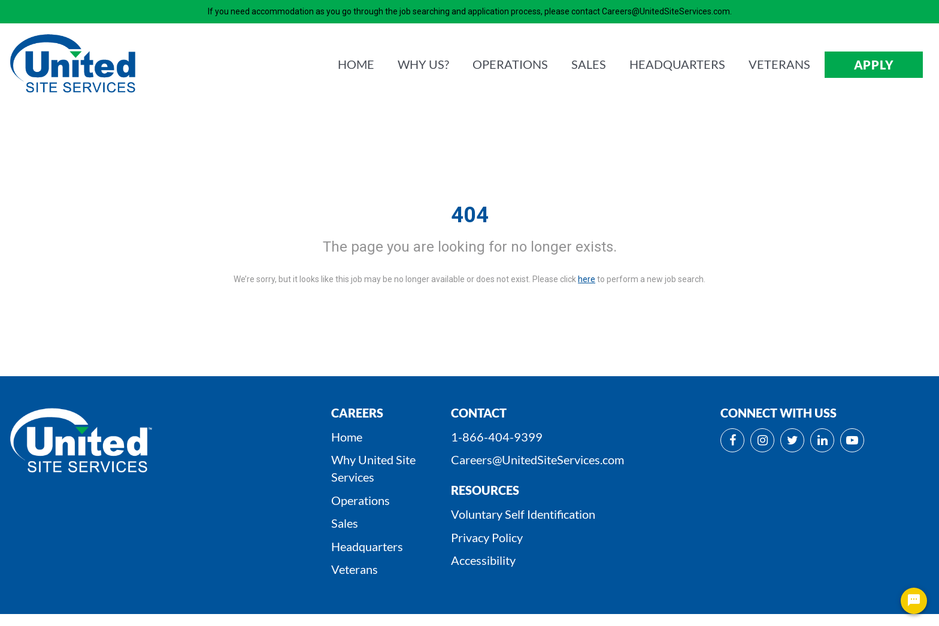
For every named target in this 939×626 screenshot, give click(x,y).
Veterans (354, 569)
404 (470, 215)
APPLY (874, 65)
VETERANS (779, 64)
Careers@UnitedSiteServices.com (537, 459)
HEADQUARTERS (677, 64)
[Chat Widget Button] (914, 601)
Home (346, 437)
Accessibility (483, 560)
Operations (360, 500)
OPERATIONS (510, 64)
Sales (344, 523)
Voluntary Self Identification (523, 514)
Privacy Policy (487, 537)
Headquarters (367, 546)
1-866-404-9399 (497, 437)
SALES (588, 64)
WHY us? (423, 64)
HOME (356, 64)
